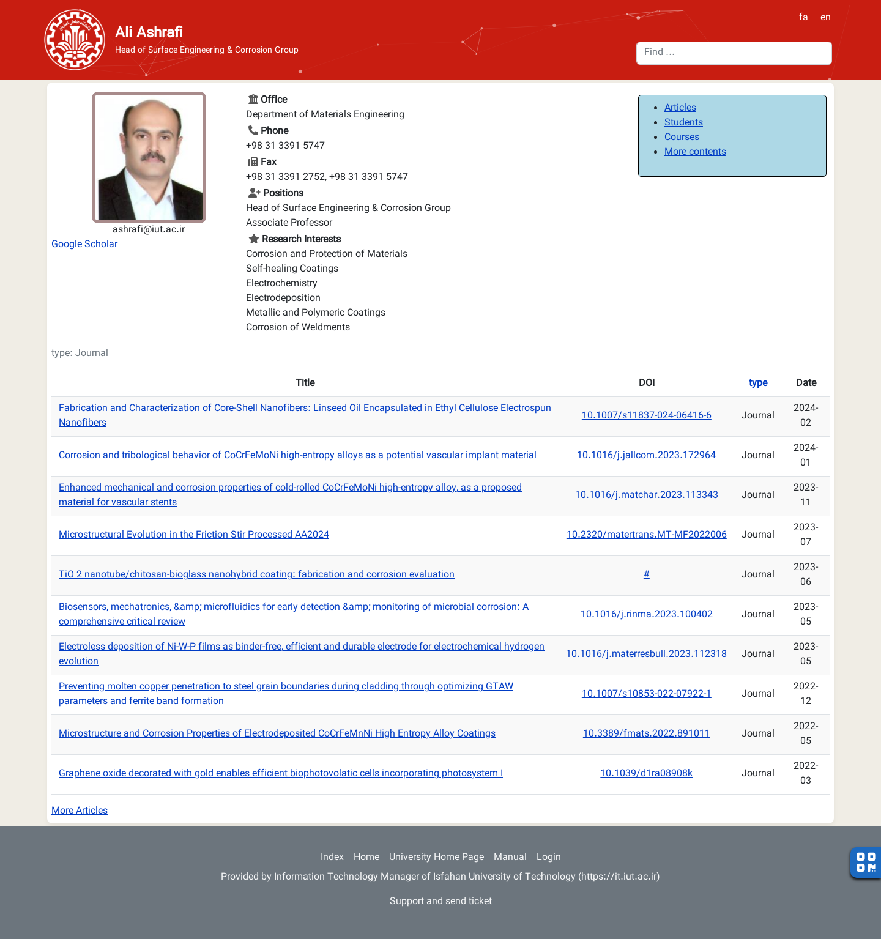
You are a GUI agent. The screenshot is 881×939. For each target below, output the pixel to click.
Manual (510, 858)
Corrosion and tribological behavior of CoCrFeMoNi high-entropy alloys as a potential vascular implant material (298, 456)
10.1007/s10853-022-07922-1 (647, 694)
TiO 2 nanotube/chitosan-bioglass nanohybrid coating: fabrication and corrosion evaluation (257, 575)
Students (683, 123)
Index (332, 858)
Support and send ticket (441, 902)
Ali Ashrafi (149, 33)
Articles (680, 108)
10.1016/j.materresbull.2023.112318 (646, 654)
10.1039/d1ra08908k (646, 774)
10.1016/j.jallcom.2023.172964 (646, 456)
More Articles (79, 811)
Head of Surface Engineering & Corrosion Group (207, 51)
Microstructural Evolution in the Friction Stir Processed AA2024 (194, 535)
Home (366, 858)
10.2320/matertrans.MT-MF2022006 (647, 535)
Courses (681, 138)
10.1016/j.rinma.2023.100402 (647, 615)
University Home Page (436, 858)
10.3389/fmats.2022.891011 (646, 734)
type (758, 384)
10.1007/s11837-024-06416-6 (647, 416)
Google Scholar (84, 245)
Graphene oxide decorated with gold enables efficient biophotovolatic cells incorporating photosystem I (281, 774)
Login (549, 858)
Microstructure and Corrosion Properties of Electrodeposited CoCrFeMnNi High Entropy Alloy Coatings (277, 734)
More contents (695, 152)
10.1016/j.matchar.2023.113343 (646, 495)
